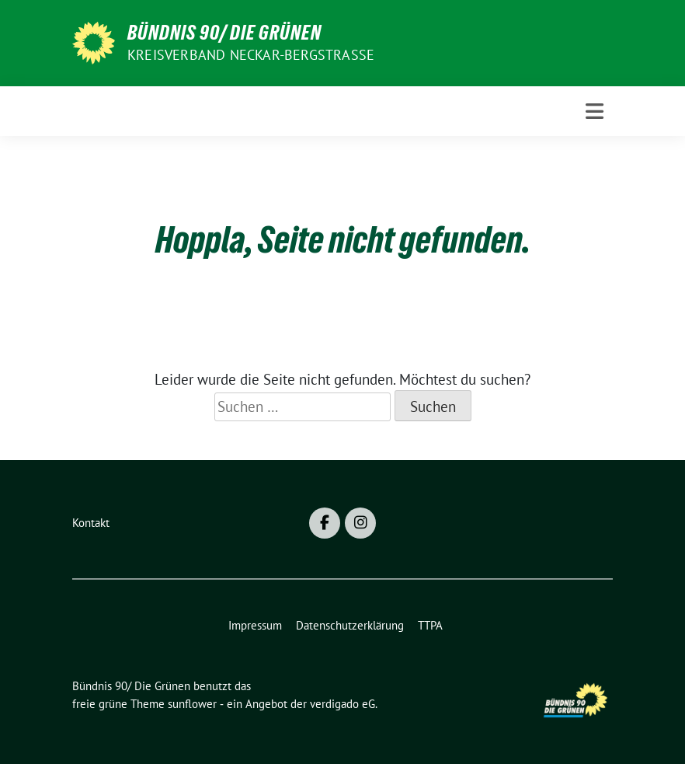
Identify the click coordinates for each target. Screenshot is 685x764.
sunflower (192, 703)
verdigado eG (342, 703)
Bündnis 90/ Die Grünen (224, 32)
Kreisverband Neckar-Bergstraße (250, 55)
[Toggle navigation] (594, 111)
